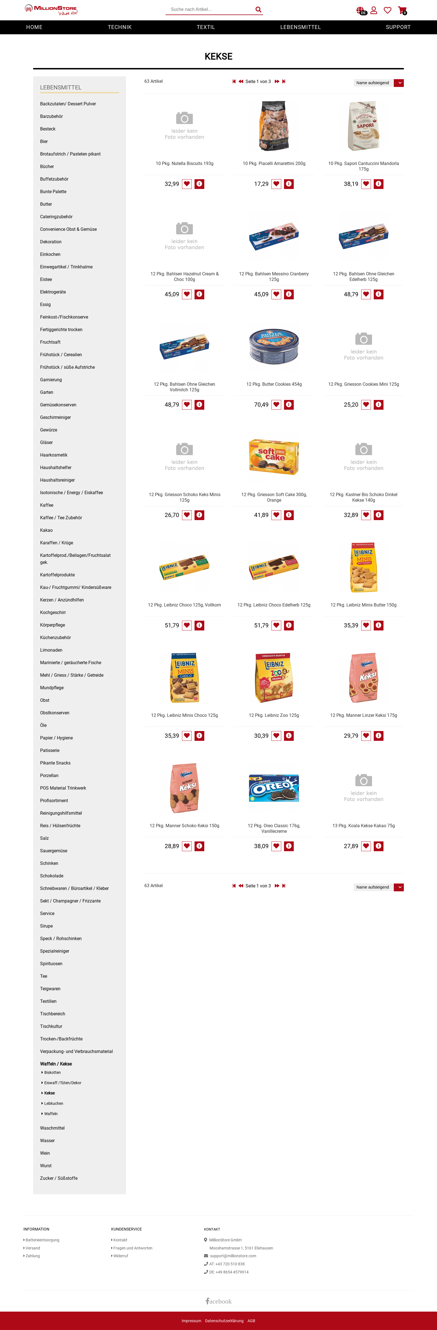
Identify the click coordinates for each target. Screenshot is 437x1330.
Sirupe (46, 926)
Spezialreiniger (54, 951)
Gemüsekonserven (58, 404)
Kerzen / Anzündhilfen (62, 600)
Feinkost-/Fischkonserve (64, 317)
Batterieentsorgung (41, 1240)
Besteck (47, 129)
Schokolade (51, 875)
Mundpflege (52, 687)
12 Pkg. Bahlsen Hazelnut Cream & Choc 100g (184, 276)
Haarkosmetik (53, 455)
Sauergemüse (53, 850)
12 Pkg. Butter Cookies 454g (274, 384)
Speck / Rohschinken (61, 938)
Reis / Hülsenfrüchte (60, 825)
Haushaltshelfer (55, 467)
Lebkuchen (53, 1103)
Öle (43, 725)
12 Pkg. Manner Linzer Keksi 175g (363, 715)
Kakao (46, 530)
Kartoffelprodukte (57, 574)
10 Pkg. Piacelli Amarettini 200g (274, 163)
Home (34, 27)
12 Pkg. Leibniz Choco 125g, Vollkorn (184, 605)
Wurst (46, 1165)
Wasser (47, 1140)
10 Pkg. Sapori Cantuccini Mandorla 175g (363, 166)
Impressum (191, 1321)
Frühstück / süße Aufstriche (67, 367)
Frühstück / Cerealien (61, 354)
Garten (46, 392)
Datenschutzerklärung (224, 1321)
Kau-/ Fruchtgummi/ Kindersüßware (75, 587)
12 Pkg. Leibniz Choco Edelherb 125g (273, 605)
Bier (44, 141)
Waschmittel (52, 1128)
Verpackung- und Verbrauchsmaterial (76, 1051)
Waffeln (51, 1113)
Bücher (47, 166)
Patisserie (49, 750)
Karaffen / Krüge (56, 542)
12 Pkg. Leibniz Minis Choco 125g (184, 715)
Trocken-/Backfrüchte (61, 1039)
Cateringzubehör (56, 216)
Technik (120, 27)
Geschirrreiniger (55, 417)
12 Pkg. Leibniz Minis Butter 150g (364, 605)
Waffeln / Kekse (56, 1064)
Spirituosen (51, 963)
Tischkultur (51, 1026)
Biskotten (52, 1072)
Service (47, 913)
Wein (45, 1153)
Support (398, 27)
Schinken (49, 863)
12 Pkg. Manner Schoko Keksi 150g (184, 825)
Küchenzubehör (55, 637)
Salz (44, 838)
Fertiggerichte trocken (61, 329)
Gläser (46, 442)
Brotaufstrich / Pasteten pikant (70, 154)
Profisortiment (54, 800)
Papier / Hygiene (56, 738)
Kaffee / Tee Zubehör (61, 517)
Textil (206, 27)
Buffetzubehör (54, 179)
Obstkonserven (54, 712)
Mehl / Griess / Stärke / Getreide (71, 675)
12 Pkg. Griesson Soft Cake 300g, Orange (274, 497)
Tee (43, 976)
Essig (45, 304)
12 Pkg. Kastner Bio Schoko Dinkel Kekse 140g (363, 497)
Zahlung (31, 1256)
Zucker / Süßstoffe (58, 1178)
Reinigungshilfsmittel (61, 813)
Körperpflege (52, 625)
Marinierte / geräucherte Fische (70, 662)
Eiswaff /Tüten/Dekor (62, 1083)
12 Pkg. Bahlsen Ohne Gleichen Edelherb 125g (363, 276)
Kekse (49, 1093)
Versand (31, 1248)
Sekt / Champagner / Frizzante (70, 901)
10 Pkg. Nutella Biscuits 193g (184, 163)
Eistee (46, 279)
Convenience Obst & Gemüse (68, 229)
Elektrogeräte (53, 292)
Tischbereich (52, 1013)
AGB (251, 1321)
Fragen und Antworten (131, 1248)
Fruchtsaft (50, 342)
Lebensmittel (300, 27)
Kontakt (119, 1240)
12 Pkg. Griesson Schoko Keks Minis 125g (184, 497)
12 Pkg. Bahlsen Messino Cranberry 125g (274, 276)
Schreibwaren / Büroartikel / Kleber (74, 888)
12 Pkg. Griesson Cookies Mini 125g (363, 384)
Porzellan (49, 775)
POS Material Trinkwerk (63, 788)
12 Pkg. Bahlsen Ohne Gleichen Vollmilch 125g (184, 387)
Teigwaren (50, 988)
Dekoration (51, 241)
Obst (44, 700)
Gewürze (48, 430)
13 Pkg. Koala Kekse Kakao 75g (363, 825)
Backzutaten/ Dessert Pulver (68, 103)
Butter (46, 204)
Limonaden (51, 650)
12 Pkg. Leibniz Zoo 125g (274, 715)
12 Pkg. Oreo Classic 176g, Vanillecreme (274, 828)
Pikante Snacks (55, 763)
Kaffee (46, 505)
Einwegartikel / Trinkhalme (66, 267)
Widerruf (119, 1256)
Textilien (48, 1001)
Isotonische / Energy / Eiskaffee (71, 492)
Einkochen (50, 254)
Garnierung (51, 379)
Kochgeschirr (53, 612)
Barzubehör (51, 116)
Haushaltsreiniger (57, 480)
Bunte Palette (53, 191)
